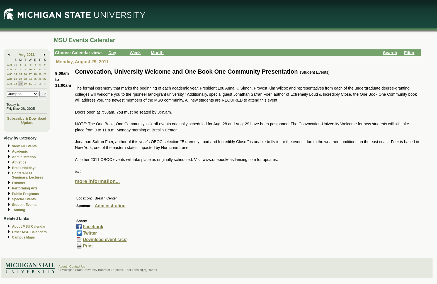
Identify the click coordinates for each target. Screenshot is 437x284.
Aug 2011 (27, 54)
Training (18, 210)
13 (45, 69)
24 (30, 78)
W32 (9, 69)
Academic (20, 151)
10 (30, 69)
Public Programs (25, 194)
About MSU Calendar (28, 226)
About (63, 266)
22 (20, 78)
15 (20, 74)
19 (40, 74)
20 (45, 74)
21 (15, 78)
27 (45, 78)
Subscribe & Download (26, 118)
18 (35, 74)
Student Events (24, 205)
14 (15, 74)
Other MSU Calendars (29, 232)
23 (25, 78)
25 (35, 78)
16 (25, 74)
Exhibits (18, 183)
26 (40, 78)
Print (88, 246)
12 (40, 69)
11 (35, 69)
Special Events (24, 199)
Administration (24, 157)
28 (15, 83)
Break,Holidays (24, 168)
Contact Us (77, 266)
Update (27, 123)
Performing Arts (25, 188)
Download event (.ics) (105, 239)
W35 (9, 83)
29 (20, 83)
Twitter (90, 233)
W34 (9, 78)
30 (25, 83)
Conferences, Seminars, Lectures (27, 175)
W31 (9, 64)
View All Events (24, 146)
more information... (97, 181)
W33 (9, 74)
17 (30, 74)
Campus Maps (23, 237)
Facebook (93, 226)
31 (15, 64)
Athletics (19, 162)
